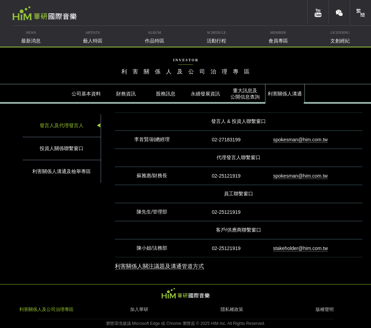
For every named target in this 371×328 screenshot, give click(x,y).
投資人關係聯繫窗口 (62, 148)
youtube (318, 11)
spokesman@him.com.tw (300, 139)
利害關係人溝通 (285, 93)
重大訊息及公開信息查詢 (245, 94)
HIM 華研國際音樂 (185, 293)
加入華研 (139, 309)
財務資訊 (126, 93)
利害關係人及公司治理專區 (46, 309)
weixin (339, 11)
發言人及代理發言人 (62, 125)
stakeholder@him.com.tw (300, 248)
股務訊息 (166, 93)
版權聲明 (325, 309)
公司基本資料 (86, 93)
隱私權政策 (232, 309)
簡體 (360, 11)
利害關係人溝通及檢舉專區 (61, 171)
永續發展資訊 (205, 93)
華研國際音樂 (44, 13)
